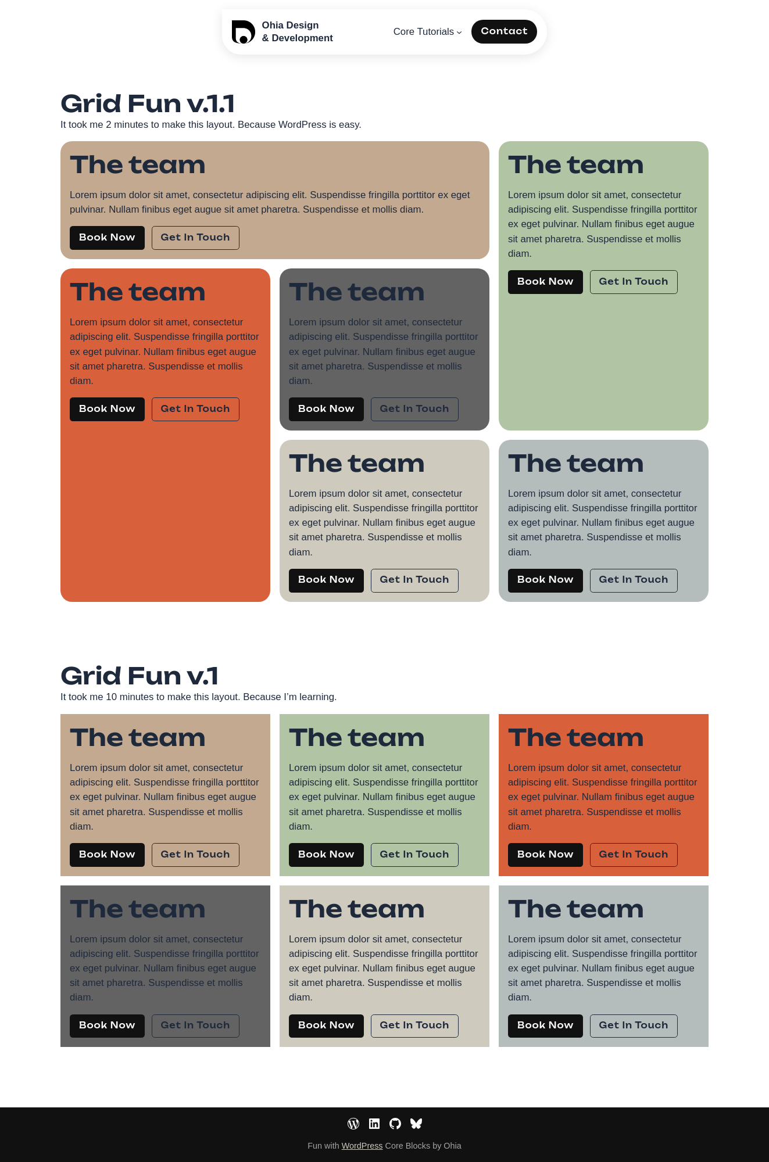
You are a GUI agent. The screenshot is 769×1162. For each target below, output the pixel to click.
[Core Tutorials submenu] (459, 32)
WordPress (362, 1145)
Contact (504, 31)
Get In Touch (196, 237)
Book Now (107, 237)
